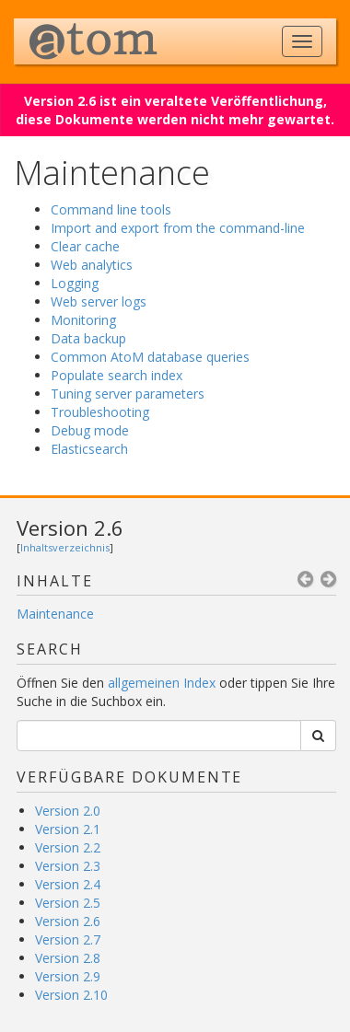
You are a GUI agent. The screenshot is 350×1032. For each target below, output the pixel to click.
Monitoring (83, 320)
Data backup (88, 338)
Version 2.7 (67, 939)
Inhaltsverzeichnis (65, 547)
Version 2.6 (70, 527)
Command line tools (111, 209)
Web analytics (92, 264)
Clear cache (85, 246)
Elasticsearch (89, 449)
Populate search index (116, 375)
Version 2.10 (71, 994)
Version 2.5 (67, 902)
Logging (75, 283)
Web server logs (98, 301)
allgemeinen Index (162, 682)
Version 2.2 (67, 847)
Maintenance (55, 613)
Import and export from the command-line (178, 228)
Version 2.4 (67, 884)
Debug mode (90, 430)
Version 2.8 (67, 958)
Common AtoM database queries (150, 356)
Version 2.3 (67, 866)
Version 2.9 (67, 976)
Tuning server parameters (127, 393)
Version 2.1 (67, 829)
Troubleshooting (100, 412)
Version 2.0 (67, 810)
